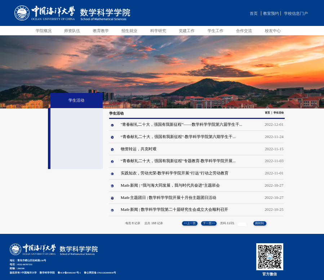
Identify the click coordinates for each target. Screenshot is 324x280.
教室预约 (271, 13)
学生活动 (279, 112)
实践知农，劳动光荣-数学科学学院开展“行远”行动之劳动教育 (175, 173)
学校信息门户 (296, 13)
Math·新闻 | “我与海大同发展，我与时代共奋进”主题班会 (170, 185)
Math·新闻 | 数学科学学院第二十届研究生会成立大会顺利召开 (174, 209)
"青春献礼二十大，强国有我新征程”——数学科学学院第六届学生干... (181, 124)
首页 (254, 13)
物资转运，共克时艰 (138, 149)
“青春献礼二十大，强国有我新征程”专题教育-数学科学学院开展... (178, 161)
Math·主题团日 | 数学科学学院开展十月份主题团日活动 (168, 197)
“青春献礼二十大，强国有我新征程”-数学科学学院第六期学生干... (178, 136)
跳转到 (260, 223)
